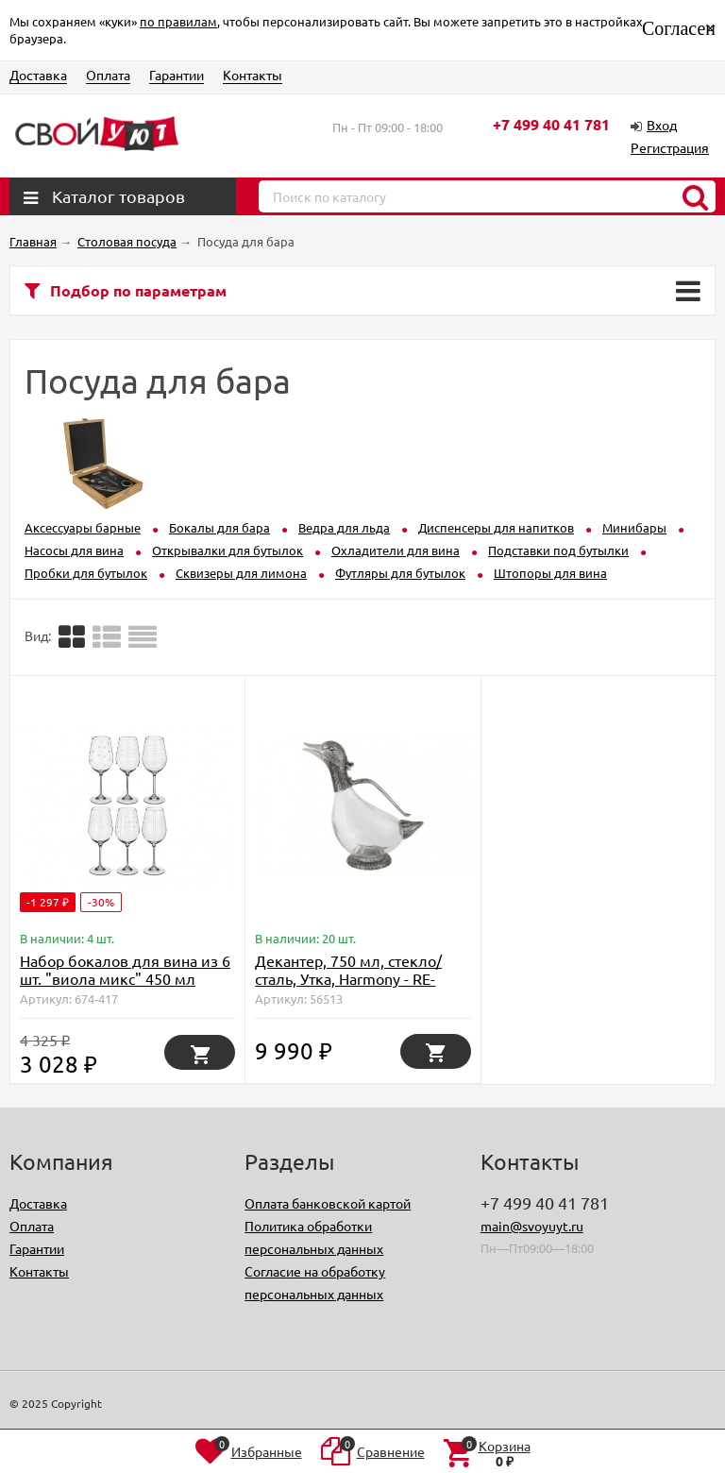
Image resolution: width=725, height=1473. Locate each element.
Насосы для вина (74, 550)
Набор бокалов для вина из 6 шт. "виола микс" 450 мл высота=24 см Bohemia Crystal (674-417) (125, 987)
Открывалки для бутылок (227, 550)
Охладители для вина (395, 550)
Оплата (108, 74)
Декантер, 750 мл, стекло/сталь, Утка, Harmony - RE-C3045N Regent (348, 978)
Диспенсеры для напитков (496, 527)
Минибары (634, 527)
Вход (662, 124)
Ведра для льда (344, 527)
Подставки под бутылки (558, 550)
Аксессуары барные (83, 527)
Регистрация (670, 147)
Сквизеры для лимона (241, 573)
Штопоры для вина (550, 573)
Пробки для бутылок (86, 573)
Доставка (38, 74)
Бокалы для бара (219, 527)
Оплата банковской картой (327, 1202)
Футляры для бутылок (400, 573)
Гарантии (176, 74)
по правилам (178, 21)
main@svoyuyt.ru (532, 1225)
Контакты (252, 74)
